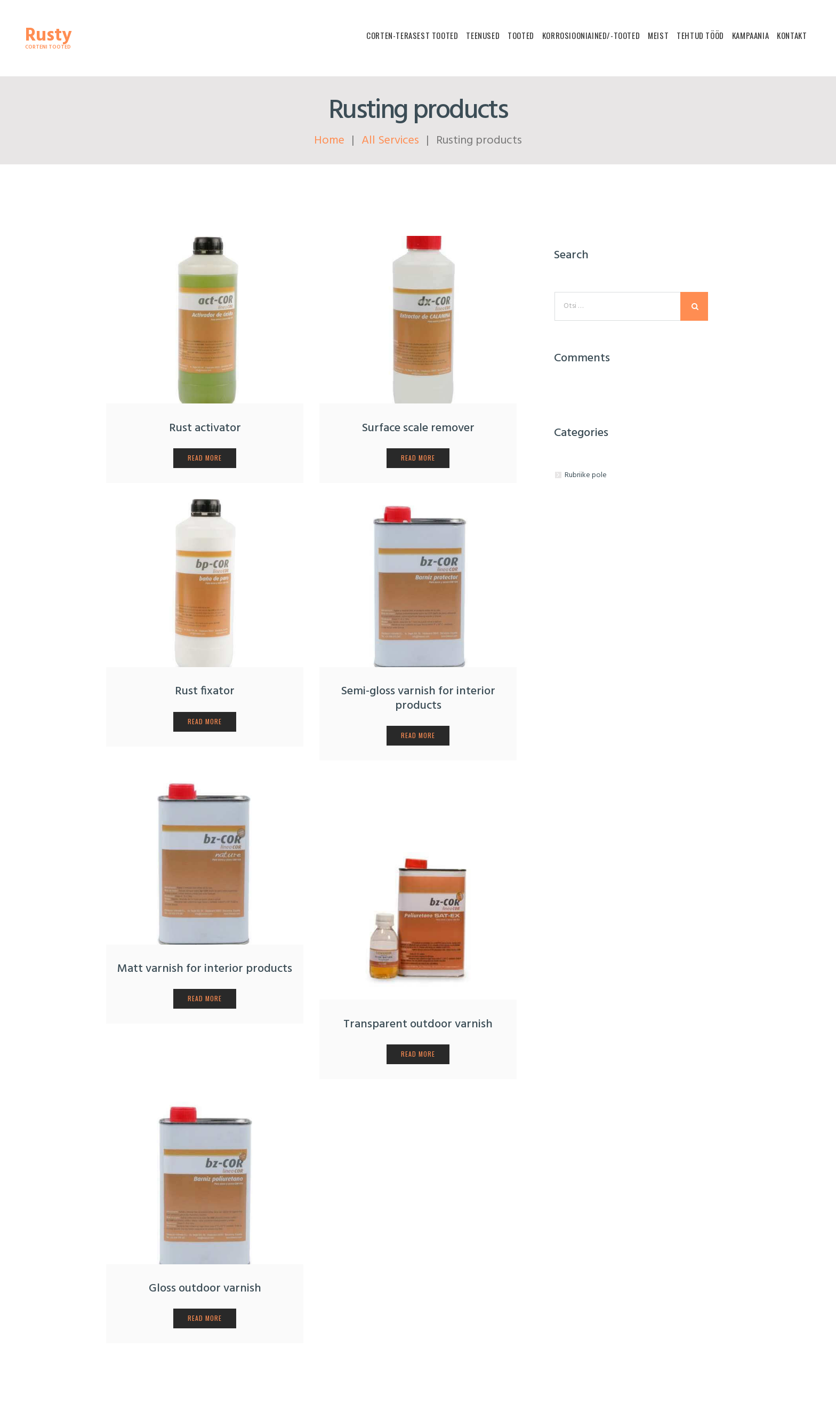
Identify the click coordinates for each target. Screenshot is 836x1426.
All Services (390, 140)
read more (204, 457)
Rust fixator (205, 692)
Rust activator (205, 428)
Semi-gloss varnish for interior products (418, 699)
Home (329, 141)
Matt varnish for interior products (204, 969)
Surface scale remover (418, 428)
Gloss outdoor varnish (205, 1289)
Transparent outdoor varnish (418, 1025)
